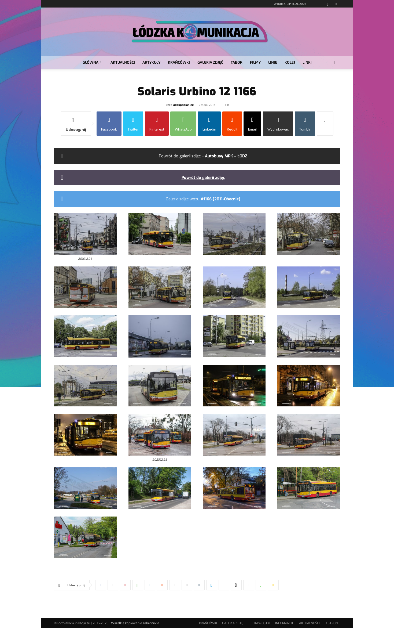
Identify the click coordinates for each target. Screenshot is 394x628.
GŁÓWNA (92, 62)
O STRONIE (332, 623)
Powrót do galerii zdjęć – (203, 156)
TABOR (236, 62)
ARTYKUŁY (151, 62)
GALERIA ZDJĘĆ (210, 62)
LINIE (272, 62)
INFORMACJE (284, 623)
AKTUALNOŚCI (123, 62)
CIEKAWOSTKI (260, 623)
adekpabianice (183, 104)
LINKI (307, 62)
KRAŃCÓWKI (179, 62)
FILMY (255, 62)
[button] (333, 62)
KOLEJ (290, 62)
